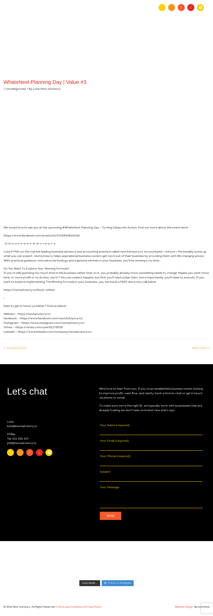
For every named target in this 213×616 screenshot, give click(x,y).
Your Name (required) (151, 429)
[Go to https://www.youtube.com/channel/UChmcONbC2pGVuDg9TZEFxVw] (171, 7)
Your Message (151, 497)
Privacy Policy (93, 607)
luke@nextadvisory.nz (22, 426)
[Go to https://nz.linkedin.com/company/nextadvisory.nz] (161, 7)
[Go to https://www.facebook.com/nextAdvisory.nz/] (181, 7)
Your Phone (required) (151, 460)
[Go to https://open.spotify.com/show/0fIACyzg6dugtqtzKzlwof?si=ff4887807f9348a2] (200, 7)
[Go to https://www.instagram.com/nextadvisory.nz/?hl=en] (190, 7)
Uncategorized (16, 89)
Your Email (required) (151, 445)
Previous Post (15, 348)
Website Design (184, 607)
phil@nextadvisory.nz (21, 443)
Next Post (200, 348)
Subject (151, 476)
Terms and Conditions (70, 607)
